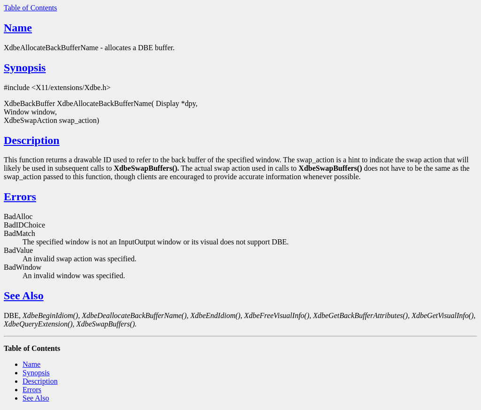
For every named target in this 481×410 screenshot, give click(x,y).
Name (18, 28)
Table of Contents (30, 8)
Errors (20, 196)
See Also (24, 295)
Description (32, 140)
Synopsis (25, 67)
